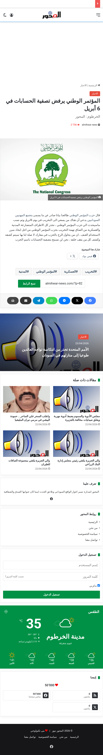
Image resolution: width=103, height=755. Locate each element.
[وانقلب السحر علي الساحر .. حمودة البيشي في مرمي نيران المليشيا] (26, 399)
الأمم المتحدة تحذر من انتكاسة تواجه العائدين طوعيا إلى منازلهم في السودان (53, 352)
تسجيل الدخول (51, 594)
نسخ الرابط (29, 283)
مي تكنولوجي (37, 730)
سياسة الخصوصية (88, 533)
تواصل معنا (91, 539)
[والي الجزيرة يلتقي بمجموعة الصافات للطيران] (26, 443)
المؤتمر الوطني (45, 271)
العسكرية (70, 271)
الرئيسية (94, 85)
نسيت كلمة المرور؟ (14, 576)
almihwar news (89, 124)
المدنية (23, 271)
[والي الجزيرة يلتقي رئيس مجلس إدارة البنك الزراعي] (76, 443)
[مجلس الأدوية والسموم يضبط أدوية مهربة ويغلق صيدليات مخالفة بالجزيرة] (76, 399)
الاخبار (83, 85)
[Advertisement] (51, 52)
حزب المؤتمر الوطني (82, 215)
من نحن (93, 527)
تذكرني (94, 585)
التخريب (90, 271)
